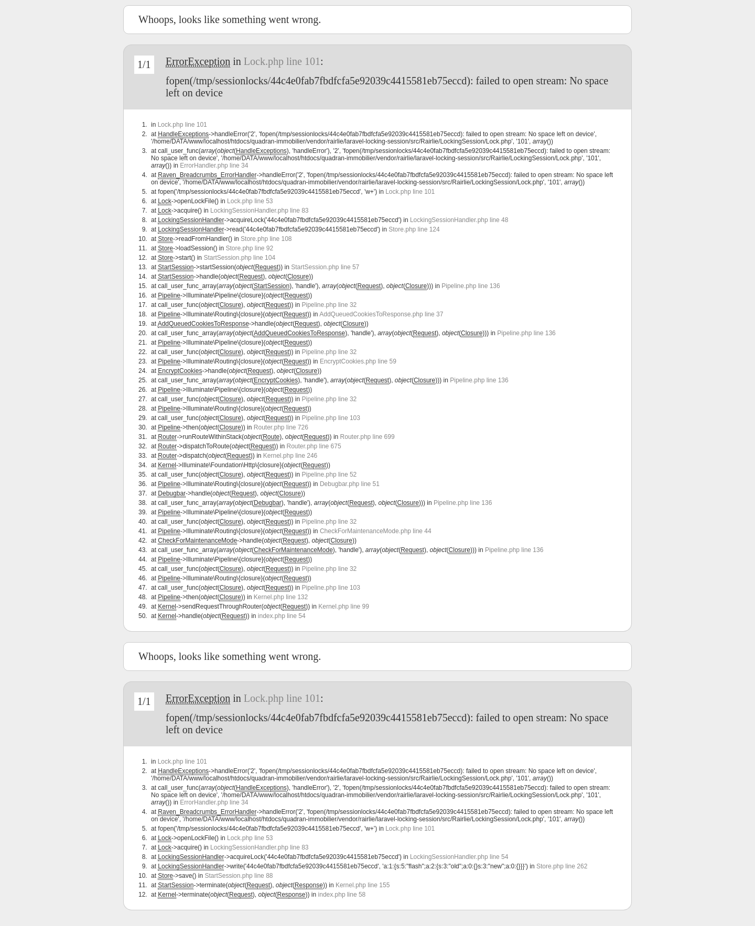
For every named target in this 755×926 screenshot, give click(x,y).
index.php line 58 (342, 894)
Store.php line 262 (561, 866)
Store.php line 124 (414, 229)
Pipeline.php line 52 (329, 474)
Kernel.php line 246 (290, 455)
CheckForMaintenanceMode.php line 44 (376, 531)
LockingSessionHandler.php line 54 (459, 857)
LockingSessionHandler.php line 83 (259, 210)
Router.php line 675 (314, 446)
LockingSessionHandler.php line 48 (459, 220)
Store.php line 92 (249, 248)
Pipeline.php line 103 (331, 418)
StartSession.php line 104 (239, 257)
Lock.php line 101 (282, 61)
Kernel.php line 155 (363, 885)
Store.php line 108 (266, 238)
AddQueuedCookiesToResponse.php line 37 (381, 314)
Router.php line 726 (281, 427)
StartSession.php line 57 (325, 267)
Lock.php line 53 (250, 201)
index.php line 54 (282, 616)
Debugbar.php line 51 (350, 484)
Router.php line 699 (367, 436)
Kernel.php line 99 (343, 606)
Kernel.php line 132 (281, 597)
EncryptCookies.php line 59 (358, 361)
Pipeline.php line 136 (470, 286)
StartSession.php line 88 (238, 875)
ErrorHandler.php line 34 (214, 165)
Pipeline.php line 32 (329, 304)
